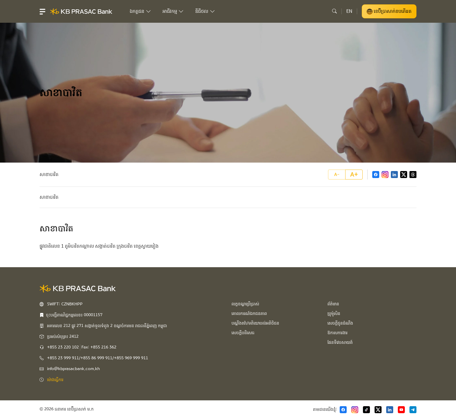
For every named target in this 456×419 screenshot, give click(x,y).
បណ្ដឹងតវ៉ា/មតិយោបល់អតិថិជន (255, 323)
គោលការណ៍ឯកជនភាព (249, 313)
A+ (354, 174)
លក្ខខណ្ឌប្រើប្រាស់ (245, 304)
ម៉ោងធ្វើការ (55, 379)
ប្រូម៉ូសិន (333, 313)
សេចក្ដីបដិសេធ (242, 332)
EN (349, 11)
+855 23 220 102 (63, 347)
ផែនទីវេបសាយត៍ (340, 342)
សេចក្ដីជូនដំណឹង (340, 323)
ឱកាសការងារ (337, 332)
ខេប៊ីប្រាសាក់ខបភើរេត (389, 11)
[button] (42, 11)
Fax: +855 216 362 (98, 347)
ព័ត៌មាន (333, 304)
